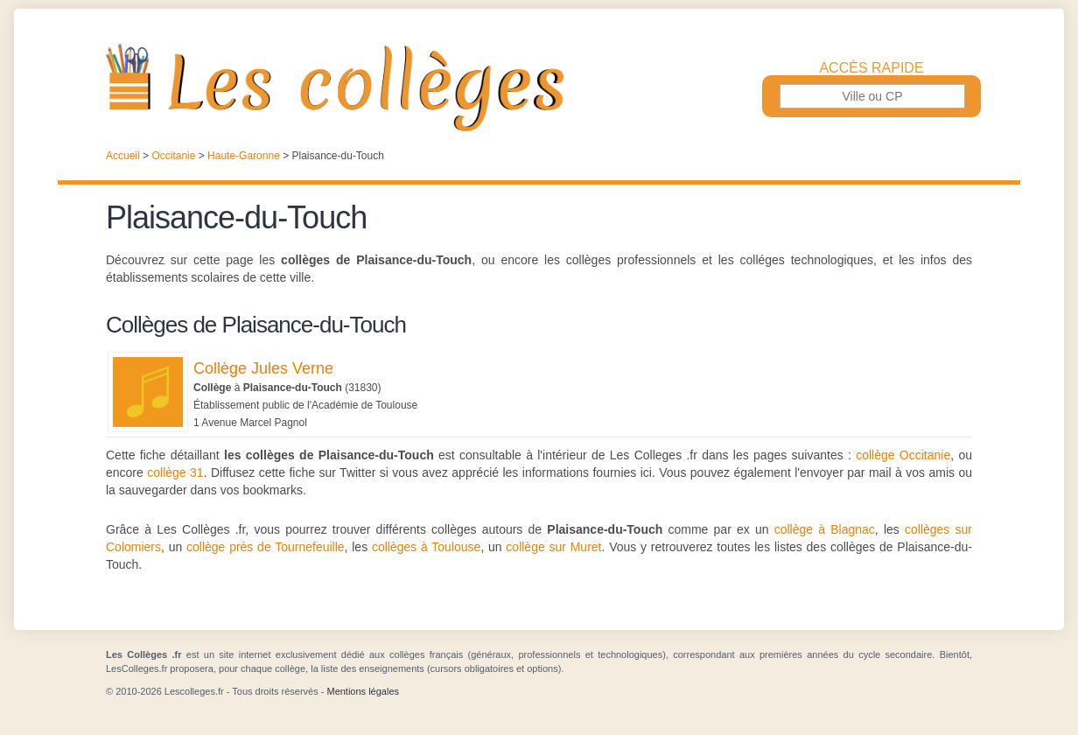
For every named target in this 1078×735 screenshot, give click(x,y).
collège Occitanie (903, 455)
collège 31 (175, 473)
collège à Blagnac (824, 529)
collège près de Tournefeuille (265, 547)
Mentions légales (362, 691)
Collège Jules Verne (263, 368)
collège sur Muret (553, 547)
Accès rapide (871, 68)
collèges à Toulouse (426, 547)
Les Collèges (539, 87)
